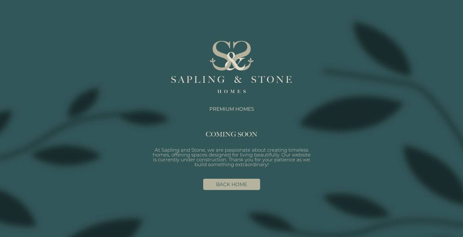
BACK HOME (231, 184)
